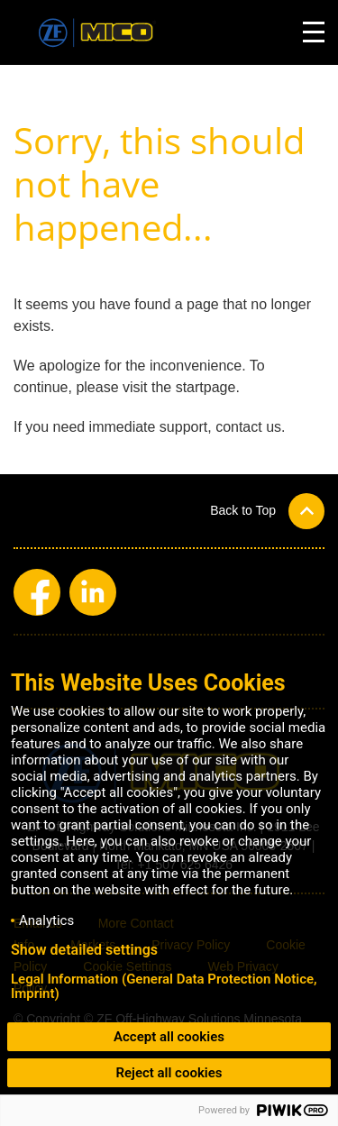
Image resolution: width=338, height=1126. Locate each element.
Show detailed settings (84, 950)
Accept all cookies (169, 1037)
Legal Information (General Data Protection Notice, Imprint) (164, 986)
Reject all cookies (168, 1073)
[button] (267, 510)
